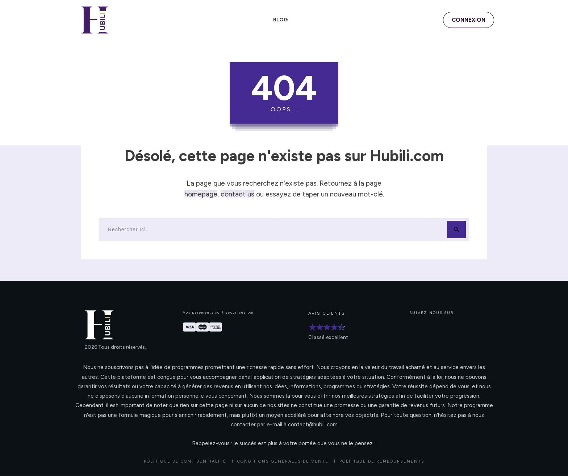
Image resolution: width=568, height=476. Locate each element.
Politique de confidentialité (185, 461)
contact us (237, 194)
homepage (200, 194)
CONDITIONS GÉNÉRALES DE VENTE (283, 461)
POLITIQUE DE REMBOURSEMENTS (382, 461)
